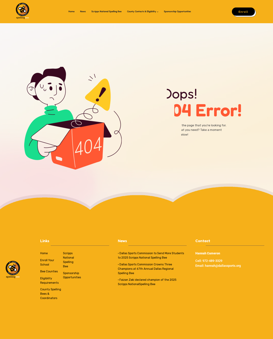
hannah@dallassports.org (223, 265)
